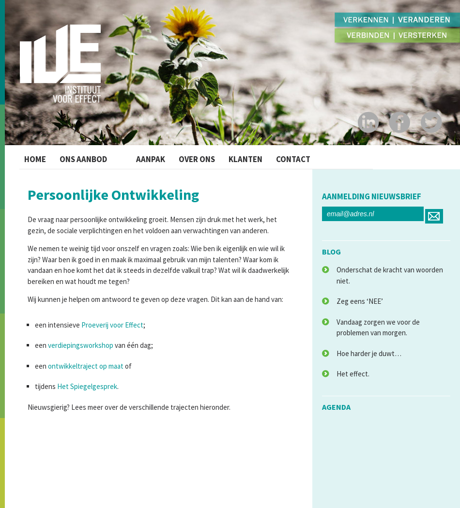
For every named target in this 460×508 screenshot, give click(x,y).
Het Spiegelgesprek (87, 386)
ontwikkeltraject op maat (85, 366)
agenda (336, 407)
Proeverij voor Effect (112, 324)
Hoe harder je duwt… (369, 353)
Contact (323, 157)
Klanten (268, 157)
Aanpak (158, 157)
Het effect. (353, 373)
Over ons (211, 157)
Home (37, 157)
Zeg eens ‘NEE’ (360, 301)
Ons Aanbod (93, 157)
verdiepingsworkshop (80, 345)
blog (331, 251)
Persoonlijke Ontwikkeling (113, 194)
